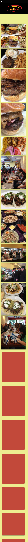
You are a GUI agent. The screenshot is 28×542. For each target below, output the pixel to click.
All (3, 21)
